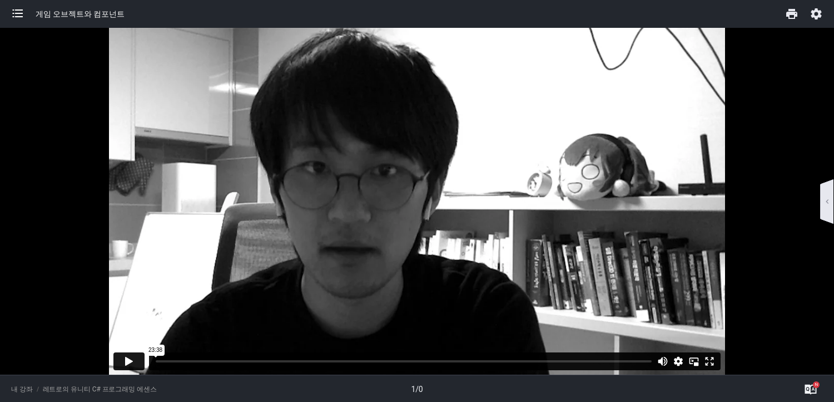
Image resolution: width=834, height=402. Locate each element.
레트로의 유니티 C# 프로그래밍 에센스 (100, 389)
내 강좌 (22, 389)
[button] (23, 14)
